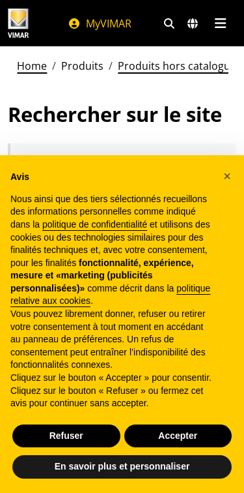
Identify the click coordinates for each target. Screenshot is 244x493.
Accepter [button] (177, 435)
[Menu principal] (220, 23)
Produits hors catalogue (177, 66)
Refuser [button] (66, 435)
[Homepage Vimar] (18, 23)
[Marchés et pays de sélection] (192, 23)
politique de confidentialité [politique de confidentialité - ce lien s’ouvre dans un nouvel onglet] (94, 224)
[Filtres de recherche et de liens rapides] (169, 23)
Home (32, 66)
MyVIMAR (99, 23)
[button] (227, 176)
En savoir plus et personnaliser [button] (122, 466)
